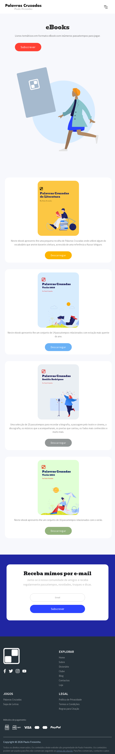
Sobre (62, 662)
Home (62, 657)
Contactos (64, 680)
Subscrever (28, 47)
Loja (61, 685)
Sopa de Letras (11, 704)
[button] (106, 7)
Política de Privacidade (70, 699)
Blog (61, 675)
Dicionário (64, 666)
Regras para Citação (69, 708)
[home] (23, 6)
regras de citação (65, 750)
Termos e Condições (69, 704)
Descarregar (58, 255)
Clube (62, 671)
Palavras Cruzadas (12, 699)
